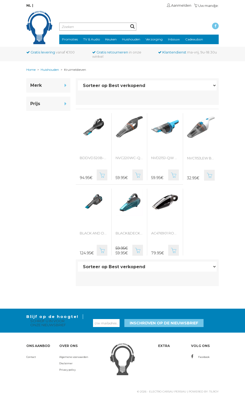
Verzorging (154, 39)
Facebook (200, 356)
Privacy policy (67, 369)
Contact (31, 356)
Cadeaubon (194, 39)
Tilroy (214, 391)
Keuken (111, 39)
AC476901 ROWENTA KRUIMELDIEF (165, 233)
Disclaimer (66, 363)
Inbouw (174, 39)
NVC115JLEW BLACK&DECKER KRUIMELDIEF (201, 158)
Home (31, 70)
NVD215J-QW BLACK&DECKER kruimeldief (165, 158)
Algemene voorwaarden (73, 356)
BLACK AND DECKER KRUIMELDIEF (93, 233)
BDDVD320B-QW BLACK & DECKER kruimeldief (93, 158)
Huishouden (131, 39)
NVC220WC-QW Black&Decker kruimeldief (129, 158)
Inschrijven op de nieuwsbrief (164, 323)
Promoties (70, 39)
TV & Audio (91, 39)
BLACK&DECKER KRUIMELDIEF (129, 233)
